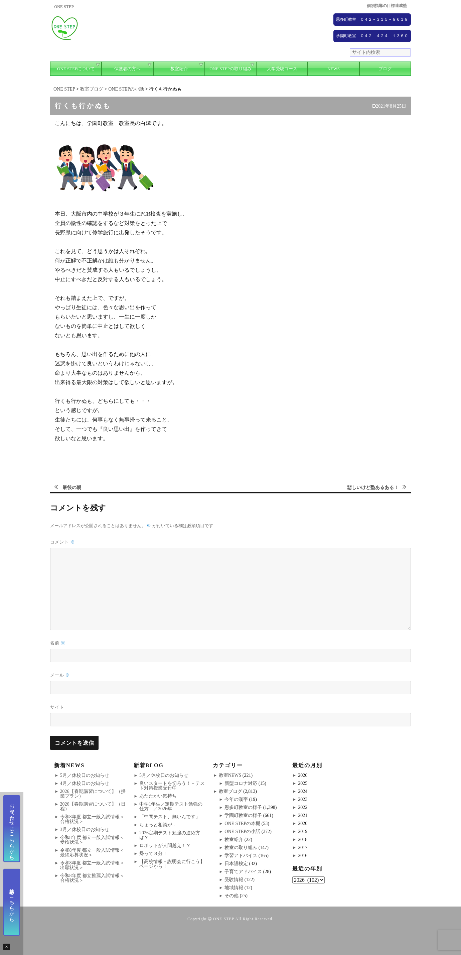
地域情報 (233, 887)
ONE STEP (223, 919)
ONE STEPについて (76, 68)
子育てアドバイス (243, 871)
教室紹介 (179, 68)
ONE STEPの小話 (242, 831)
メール (60, 675)
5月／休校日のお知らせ (84, 775)
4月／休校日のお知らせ (84, 783)
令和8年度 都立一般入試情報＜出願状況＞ (92, 865)
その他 (231, 895)
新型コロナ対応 (240, 783)
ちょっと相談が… (158, 824)
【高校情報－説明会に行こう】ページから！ (172, 864)
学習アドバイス (240, 855)
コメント (62, 542)
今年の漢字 (236, 799)
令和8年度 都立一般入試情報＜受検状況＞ (92, 840)
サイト (57, 707)
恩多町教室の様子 (243, 807)
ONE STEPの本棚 (242, 823)
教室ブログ (230, 791)
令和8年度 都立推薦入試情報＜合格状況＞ (92, 878)
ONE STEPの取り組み (230, 68)
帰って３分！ (153, 853)
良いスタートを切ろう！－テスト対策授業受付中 (172, 786)
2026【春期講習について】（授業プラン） (93, 794)
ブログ (385, 68)
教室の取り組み (240, 847)
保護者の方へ (127, 68)
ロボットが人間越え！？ (165, 845)
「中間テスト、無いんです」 (169, 816)
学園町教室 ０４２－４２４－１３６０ (372, 35)
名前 (57, 643)
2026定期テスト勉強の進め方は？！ (169, 835)
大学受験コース (282, 68)
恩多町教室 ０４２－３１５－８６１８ (372, 19)
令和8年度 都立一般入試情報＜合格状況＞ (92, 819)
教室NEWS (230, 775)
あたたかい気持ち (158, 796)
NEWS (333, 68)
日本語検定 (236, 863)
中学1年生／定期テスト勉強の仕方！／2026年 (170, 806)
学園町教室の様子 (243, 815)
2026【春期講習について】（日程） (93, 806)
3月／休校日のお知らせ (84, 829)
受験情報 (233, 879)
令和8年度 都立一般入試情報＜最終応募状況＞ (92, 852)
